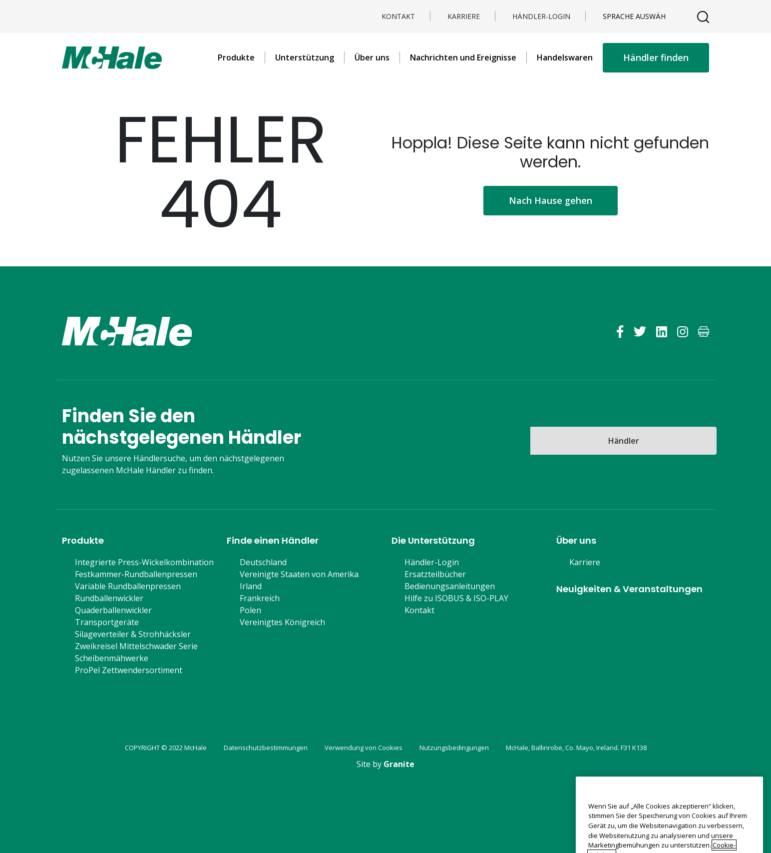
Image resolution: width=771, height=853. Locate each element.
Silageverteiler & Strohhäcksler (133, 634)
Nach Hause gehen (550, 200)
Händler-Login (541, 16)
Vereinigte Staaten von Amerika (299, 574)
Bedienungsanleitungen (449, 586)
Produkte (236, 57)
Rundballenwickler (109, 598)
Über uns (372, 57)
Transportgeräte (107, 622)
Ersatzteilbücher (435, 574)
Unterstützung (304, 57)
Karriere (463, 16)
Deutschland (263, 562)
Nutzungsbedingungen (454, 747)
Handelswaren (565, 57)
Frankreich (260, 598)
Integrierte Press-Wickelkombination (144, 562)
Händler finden (656, 57)
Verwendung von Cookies (363, 747)
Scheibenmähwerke (111, 658)
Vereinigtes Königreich (282, 622)
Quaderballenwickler (113, 610)
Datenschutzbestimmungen (266, 747)
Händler (623, 440)
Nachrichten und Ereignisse (463, 57)
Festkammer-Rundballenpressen (136, 574)
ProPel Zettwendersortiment (128, 670)
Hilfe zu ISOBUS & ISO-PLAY (456, 598)
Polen (250, 610)
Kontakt (398, 16)
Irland (251, 586)
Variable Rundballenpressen (128, 586)
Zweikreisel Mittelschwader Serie (136, 646)
